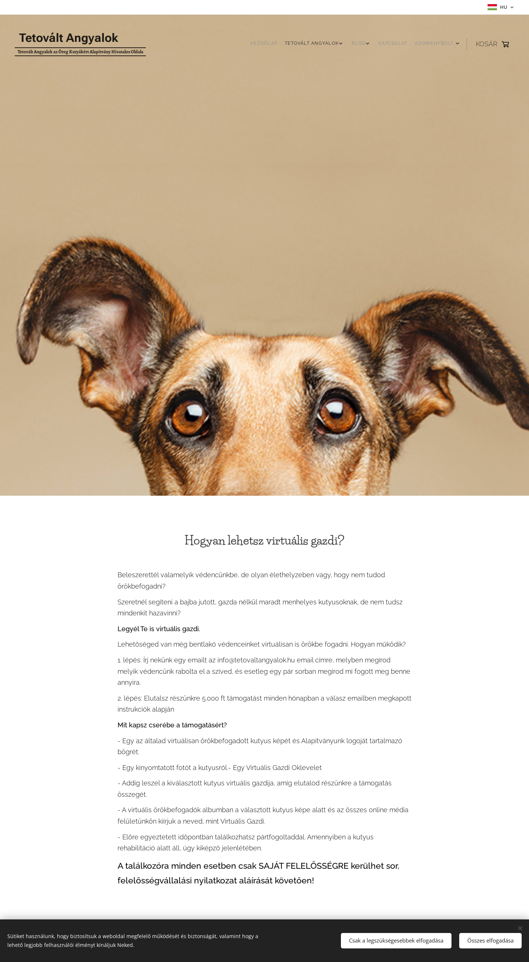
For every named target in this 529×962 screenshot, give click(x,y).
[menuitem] (414, 44)
